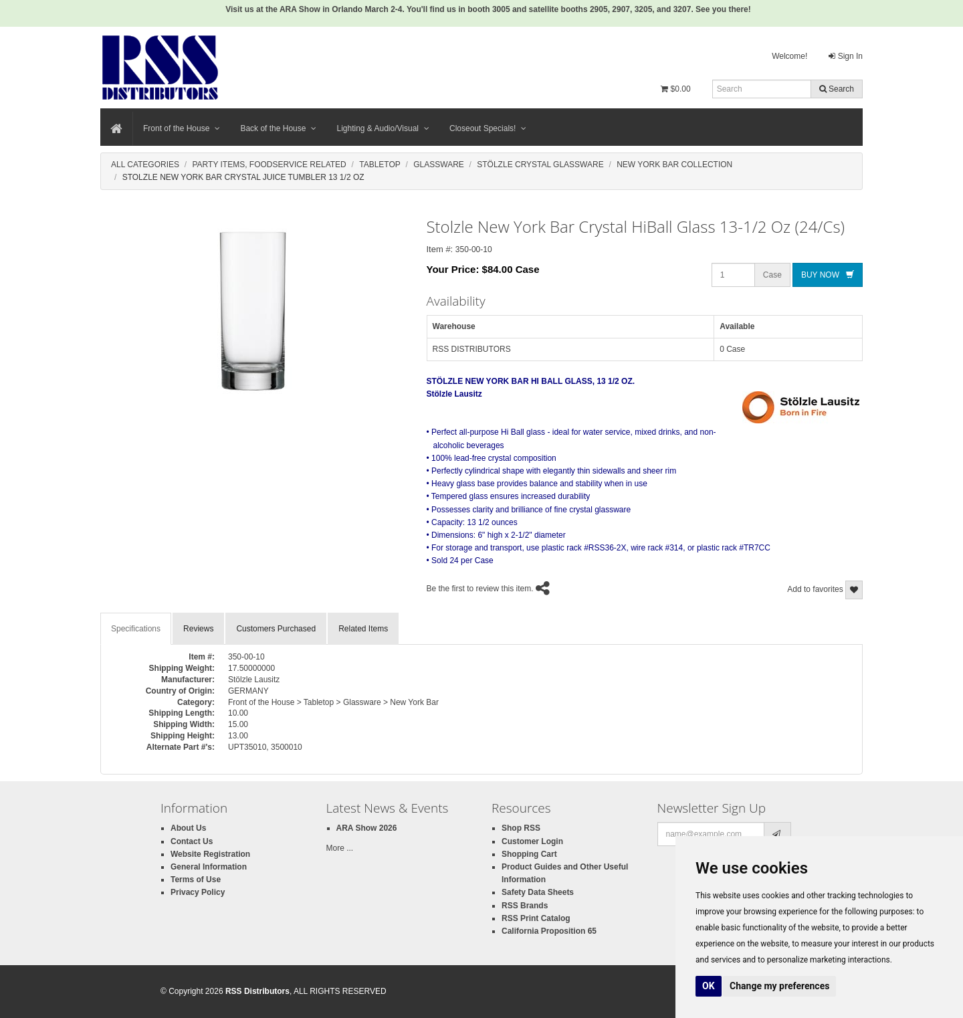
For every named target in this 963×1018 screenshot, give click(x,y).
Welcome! (789, 56)
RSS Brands (525, 905)
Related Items (363, 628)
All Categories (145, 164)
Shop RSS (521, 828)
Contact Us (192, 841)
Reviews (198, 628)
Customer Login (532, 841)
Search (836, 89)
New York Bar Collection (674, 164)
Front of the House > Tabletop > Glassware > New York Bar (333, 702)
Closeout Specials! (487, 128)
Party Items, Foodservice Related (269, 164)
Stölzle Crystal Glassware (540, 164)
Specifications (135, 628)
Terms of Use (196, 879)
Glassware (438, 164)
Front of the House (181, 128)
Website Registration (210, 854)
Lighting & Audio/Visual (382, 128)
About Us (188, 828)
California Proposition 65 (549, 931)
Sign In (846, 56)
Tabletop (380, 164)
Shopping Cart (529, 854)
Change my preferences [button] (779, 986)
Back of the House (278, 128)
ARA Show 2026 (366, 828)
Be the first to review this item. (480, 588)
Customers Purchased (276, 628)
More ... (340, 848)
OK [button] (708, 986)
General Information (209, 867)
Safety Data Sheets (538, 892)
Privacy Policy (198, 892)
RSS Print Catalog (536, 918)
